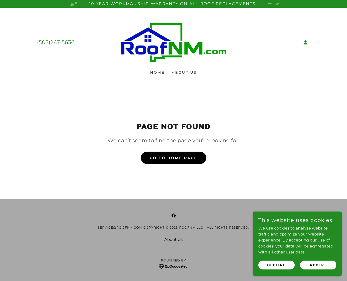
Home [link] (157, 72)
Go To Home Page (173, 158)
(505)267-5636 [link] (55, 42)
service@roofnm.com (120, 228)
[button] (305, 42)
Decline (276, 274)
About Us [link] (184, 72)
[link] (173, 42)
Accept (318, 274)
